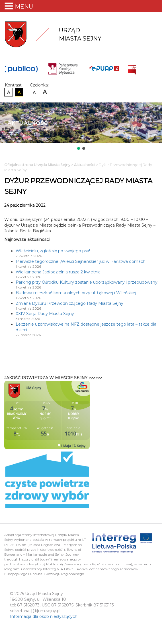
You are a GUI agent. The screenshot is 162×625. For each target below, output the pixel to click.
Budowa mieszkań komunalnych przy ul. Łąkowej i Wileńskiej (76, 292)
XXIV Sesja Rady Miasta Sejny (45, 313)
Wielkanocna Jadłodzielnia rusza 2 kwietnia (58, 272)
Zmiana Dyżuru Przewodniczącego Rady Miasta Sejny (69, 303)
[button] (78, 148)
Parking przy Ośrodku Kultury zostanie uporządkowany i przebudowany (86, 282)
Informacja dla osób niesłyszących (43, 616)
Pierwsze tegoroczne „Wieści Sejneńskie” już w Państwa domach (80, 261)
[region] (81, 126)
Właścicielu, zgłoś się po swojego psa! (53, 250)
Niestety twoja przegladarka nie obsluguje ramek (61, 415)
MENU (24, 6)
